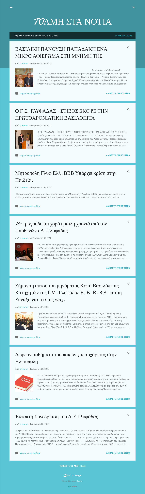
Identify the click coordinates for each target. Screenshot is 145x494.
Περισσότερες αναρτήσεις (73, 466)
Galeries (80, 481)
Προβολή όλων (123, 35)
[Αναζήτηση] (134, 7)
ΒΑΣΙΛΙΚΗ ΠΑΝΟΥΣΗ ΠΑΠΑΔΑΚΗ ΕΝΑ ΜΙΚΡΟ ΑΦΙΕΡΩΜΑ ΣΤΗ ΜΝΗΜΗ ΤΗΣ (61, 53)
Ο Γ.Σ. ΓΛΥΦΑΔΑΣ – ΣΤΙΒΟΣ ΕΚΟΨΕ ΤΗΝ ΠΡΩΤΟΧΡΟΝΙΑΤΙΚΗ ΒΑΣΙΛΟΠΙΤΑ (61, 114)
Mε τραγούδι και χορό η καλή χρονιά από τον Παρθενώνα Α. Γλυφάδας (61, 227)
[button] (128, 48)
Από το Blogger (72, 475)
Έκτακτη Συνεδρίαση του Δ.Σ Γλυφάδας (56, 416)
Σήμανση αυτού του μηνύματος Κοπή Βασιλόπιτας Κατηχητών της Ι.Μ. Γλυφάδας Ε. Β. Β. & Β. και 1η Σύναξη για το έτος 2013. (68, 292)
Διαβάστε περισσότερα (118, 93)
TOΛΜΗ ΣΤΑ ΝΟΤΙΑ (72, 22)
